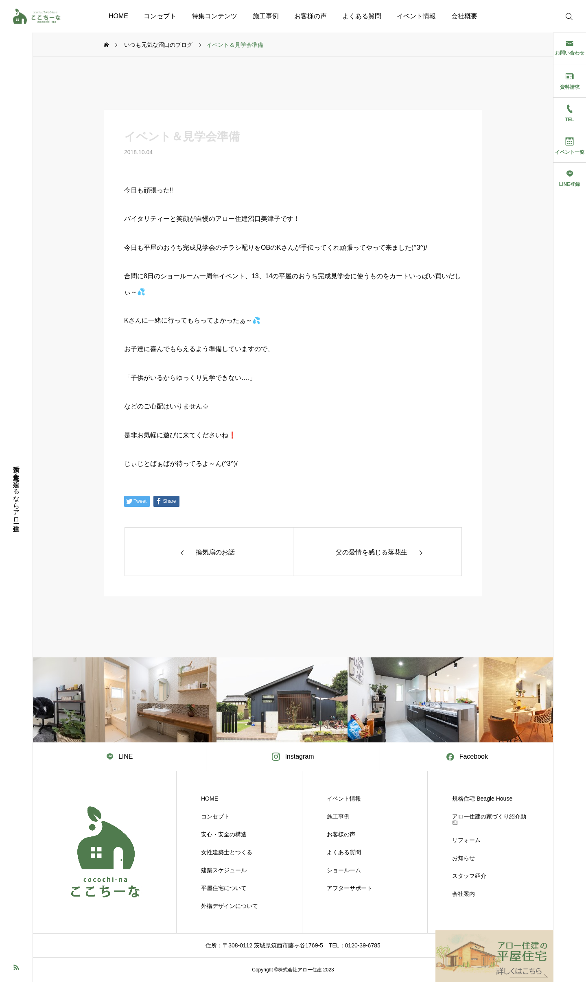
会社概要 (464, 16)
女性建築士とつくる (226, 852)
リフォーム (466, 840)
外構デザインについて (229, 906)
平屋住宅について (224, 888)
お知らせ (463, 858)
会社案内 (463, 894)
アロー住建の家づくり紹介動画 (489, 819)
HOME (118, 16)
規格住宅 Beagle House (482, 798)
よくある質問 (361, 16)
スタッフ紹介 (469, 876)
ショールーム (344, 870)
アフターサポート (349, 888)
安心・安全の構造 (224, 834)
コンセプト (160, 16)
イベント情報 (416, 16)
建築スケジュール (224, 870)
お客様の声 (310, 16)
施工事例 (266, 16)
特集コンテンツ (214, 16)
